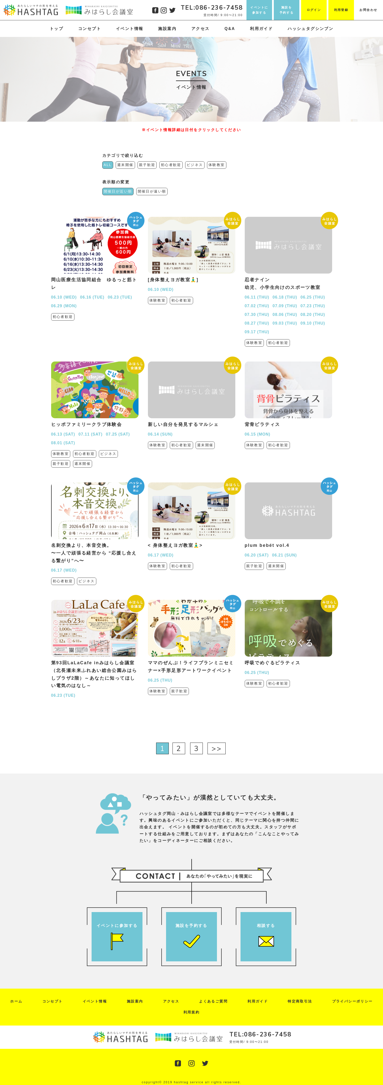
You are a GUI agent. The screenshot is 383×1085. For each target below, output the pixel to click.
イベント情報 (129, 29)
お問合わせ (368, 10)
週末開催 (125, 165)
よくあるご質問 (213, 1001)
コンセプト (89, 29)
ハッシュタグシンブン (310, 29)
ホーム (16, 1001)
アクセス (200, 29)
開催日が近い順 (118, 191)
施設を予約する (286, 10)
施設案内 (167, 29)
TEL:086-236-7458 (212, 7)
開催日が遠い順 (152, 191)
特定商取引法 (300, 1001)
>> (216, 748)
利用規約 (191, 1012)
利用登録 (341, 10)
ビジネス (195, 165)
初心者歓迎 (171, 165)
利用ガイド (261, 29)
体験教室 (217, 165)
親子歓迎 (147, 165)
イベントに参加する (259, 10)
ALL (108, 165)
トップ (56, 29)
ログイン (314, 10)
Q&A (230, 29)
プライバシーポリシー (352, 1001)
